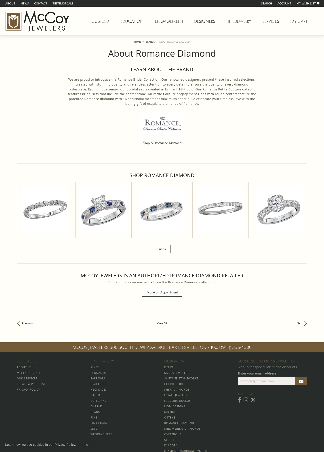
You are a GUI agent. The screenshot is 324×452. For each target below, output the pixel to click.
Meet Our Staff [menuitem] (29, 331)
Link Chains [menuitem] (99, 381)
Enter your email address (257, 331)
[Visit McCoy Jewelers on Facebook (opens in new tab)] (239, 358)
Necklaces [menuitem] (98, 348)
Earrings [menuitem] (97, 337)
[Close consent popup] (87, 445)
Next (300, 281)
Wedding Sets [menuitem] (101, 393)
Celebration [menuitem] (174, 421)
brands (150, 41)
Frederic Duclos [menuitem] (177, 359)
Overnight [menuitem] (172, 393)
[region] (162, 189)
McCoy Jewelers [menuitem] (176, 331)
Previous (27, 281)
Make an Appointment (162, 250)
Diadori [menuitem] (170, 404)
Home (137, 41)
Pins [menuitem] (93, 376)
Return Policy (117, 435)
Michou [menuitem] (170, 370)
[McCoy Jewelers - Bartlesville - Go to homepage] (37, 21)
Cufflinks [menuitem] (98, 359)
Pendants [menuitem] (98, 331)
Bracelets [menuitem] (98, 342)
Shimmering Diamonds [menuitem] (182, 387)
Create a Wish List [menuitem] (31, 342)
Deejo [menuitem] (168, 326)
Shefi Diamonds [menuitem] (176, 348)
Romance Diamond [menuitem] (179, 381)
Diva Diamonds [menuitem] (176, 426)
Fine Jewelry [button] (238, 21)
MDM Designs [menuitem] (174, 365)
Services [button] (270, 21)
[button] (266, 3)
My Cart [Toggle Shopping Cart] (298, 21)
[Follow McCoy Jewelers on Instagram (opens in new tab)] (246, 358)
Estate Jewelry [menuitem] (175, 354)
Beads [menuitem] (95, 370)
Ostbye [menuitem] (169, 376)
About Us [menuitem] (24, 326)
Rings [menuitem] (94, 326)
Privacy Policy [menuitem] (28, 348)
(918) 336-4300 (236, 306)
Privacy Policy (140, 435)
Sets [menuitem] (93, 387)
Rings (162, 207)
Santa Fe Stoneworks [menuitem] (181, 337)
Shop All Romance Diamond (162, 142)
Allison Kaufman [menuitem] (178, 415)
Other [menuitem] (95, 354)
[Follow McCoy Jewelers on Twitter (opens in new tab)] (253, 358)
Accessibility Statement (199, 435)
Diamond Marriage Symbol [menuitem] (186, 409)
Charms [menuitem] (96, 365)
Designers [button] (204, 21)
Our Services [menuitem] (27, 337)
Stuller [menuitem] (170, 398)
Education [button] (132, 21)
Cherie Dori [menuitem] (173, 342)
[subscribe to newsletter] (301, 339)
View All (162, 281)
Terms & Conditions (167, 435)
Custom (100, 21)
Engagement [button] (169, 21)
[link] (9, 3)
